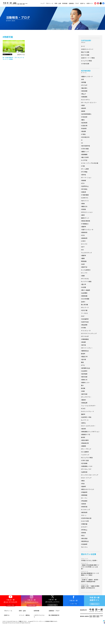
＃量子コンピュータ (87, 229)
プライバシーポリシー (38, 619)
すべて (83, 46)
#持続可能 (84, 507)
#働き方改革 (85, 157)
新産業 (83, 388)
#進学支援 (84, 394)
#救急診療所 (85, 440)
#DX (82, 250)
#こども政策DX (85, 270)
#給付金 (83, 345)
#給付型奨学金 (85, 146)
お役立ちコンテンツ (87, 49)
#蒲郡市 (83, 227)
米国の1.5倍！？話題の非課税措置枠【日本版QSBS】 (90, 586)
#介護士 (83, 134)
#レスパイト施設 (86, 281)
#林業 (83, 391)
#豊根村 (83, 400)
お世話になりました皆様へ (90, 559)
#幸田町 (83, 342)
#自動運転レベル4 (86, 466)
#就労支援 (84, 377)
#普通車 (83, 131)
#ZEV (83, 183)
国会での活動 (85, 52)
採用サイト (90, 3)
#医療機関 (84, 154)
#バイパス (84, 244)
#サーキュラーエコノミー (89, 102)
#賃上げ (83, 94)
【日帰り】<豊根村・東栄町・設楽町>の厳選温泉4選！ (90, 579)
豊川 (82, 385)
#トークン (84, 498)
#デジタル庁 (85, 336)
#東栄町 (83, 429)
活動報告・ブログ (74, 3)
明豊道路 (84, 261)
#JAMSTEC (84, 198)
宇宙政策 (84, 128)
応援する (82, 3)
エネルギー (84, 527)
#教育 (83, 215)
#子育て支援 (85, 460)
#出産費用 (84, 293)
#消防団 (83, 504)
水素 (82, 79)
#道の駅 (83, 359)
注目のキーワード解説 (88, 58)
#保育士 (83, 423)
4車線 (83, 203)
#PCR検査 (84, 172)
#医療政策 (84, 238)
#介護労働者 (85, 195)
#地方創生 (84, 189)
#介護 (83, 166)
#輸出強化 (84, 88)
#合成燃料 (84, 371)
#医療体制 (84, 232)
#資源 (83, 105)
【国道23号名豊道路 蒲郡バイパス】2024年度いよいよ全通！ (90, 566)
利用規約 (47, 619)
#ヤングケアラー (86, 397)
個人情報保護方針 (51, 615)
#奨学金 (83, 175)
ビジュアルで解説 (86, 61)
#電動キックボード (87, 76)
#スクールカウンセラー (88, 426)
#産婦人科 (84, 380)
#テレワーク (85, 307)
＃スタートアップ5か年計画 (89, 163)
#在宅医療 (84, 463)
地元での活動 (85, 55)
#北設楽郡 (84, 544)
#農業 (83, 258)
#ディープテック (86, 449)
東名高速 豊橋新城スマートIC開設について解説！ (90, 573)
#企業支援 (84, 472)
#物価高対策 (85, 443)
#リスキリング (85, 509)
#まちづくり (85, 201)
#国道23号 (84, 356)
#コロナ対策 (85, 521)
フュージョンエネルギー (88, 406)
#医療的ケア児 (85, 434)
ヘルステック (85, 455)
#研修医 (83, 533)
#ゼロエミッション (87, 212)
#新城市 (83, 108)
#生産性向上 (85, 186)
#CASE (83, 408)
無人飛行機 (84, 304)
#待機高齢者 (85, 339)
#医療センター (85, 382)
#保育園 (83, 82)
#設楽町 (83, 486)
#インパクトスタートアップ (89, 475)
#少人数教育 (85, 452)
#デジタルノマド (86, 469)
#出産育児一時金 (86, 417)
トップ (42, 3)
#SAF (82, 316)
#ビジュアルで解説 (87, 457)
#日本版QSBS (85, 137)
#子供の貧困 (85, 149)
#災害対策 (84, 125)
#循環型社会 (85, 351)
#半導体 (83, 328)
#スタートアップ (86, 478)
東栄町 (83, 437)
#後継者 (83, 180)
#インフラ (84, 273)
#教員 (83, 481)
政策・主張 (58, 3)
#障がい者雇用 (85, 290)
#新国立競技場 (85, 221)
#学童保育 (84, 492)
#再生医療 (84, 325)
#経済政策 (84, 123)
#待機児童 (84, 524)
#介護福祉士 (85, 224)
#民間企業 (84, 403)
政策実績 (64, 3)
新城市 (83, 354)
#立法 (83, 235)
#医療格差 (84, 495)
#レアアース (85, 420)
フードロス (84, 313)
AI (81, 140)
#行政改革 (84, 117)
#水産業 (83, 287)
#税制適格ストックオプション (90, 431)
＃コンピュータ (86, 330)
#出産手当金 (85, 322)
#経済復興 (84, 374)
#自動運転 (84, 97)
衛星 (82, 362)
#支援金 (83, 209)
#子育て (83, 241)
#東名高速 (84, 538)
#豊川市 (83, 284)
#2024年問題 (85, 299)
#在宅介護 (84, 310)
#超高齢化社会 (85, 368)
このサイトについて (37, 615)
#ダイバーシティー (87, 348)
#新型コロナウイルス (87, 489)
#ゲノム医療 (85, 169)
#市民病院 (84, 501)
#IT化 (83, 365)
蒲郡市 (83, 414)
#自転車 (83, 192)
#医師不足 (84, 267)
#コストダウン (85, 99)
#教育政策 (84, 512)
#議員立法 (84, 206)
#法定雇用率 (85, 319)
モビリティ (84, 547)
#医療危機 (84, 296)
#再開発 (83, 446)
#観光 (83, 120)
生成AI (83, 302)
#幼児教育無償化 (86, 114)
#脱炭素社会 (85, 541)
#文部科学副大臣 (86, 518)
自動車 (83, 111)
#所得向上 (84, 530)
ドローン (83, 515)
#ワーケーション (86, 177)
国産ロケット (85, 218)
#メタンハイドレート (87, 411)
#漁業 (83, 276)
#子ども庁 (84, 85)
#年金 (83, 483)
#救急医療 (84, 91)
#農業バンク (85, 151)
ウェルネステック (86, 253)
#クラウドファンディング (89, 333)
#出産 (83, 264)
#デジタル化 (85, 278)
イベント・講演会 (21, 615)
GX (82, 143)
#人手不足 (84, 160)
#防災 (83, 535)
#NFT (83, 247)
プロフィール (49, 3)
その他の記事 (85, 64)
